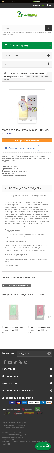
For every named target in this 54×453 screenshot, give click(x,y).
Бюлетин (8, 353)
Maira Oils (8, 134)
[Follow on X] (15, 362)
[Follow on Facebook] (4, 362)
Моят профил (10, 383)
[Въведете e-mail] (34, 354)
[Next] (49, 316)
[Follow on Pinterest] (25, 362)
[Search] (48, 28)
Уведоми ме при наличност (20, 148)
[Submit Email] (49, 353)
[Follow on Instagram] (9, 362)
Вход (49, 5)
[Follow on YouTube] (20, 362)
